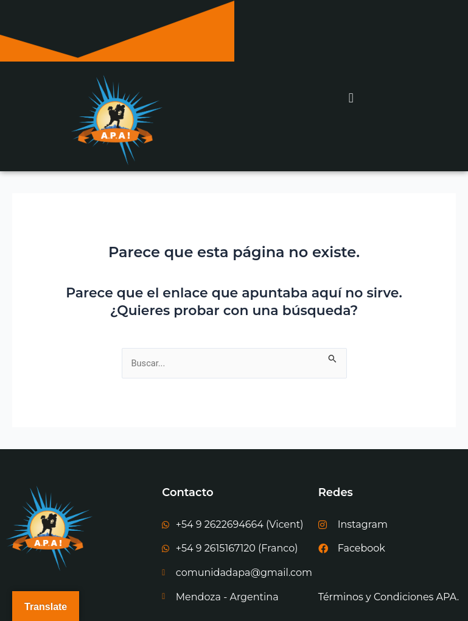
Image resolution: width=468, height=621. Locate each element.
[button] (351, 98)
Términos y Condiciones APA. (388, 597)
